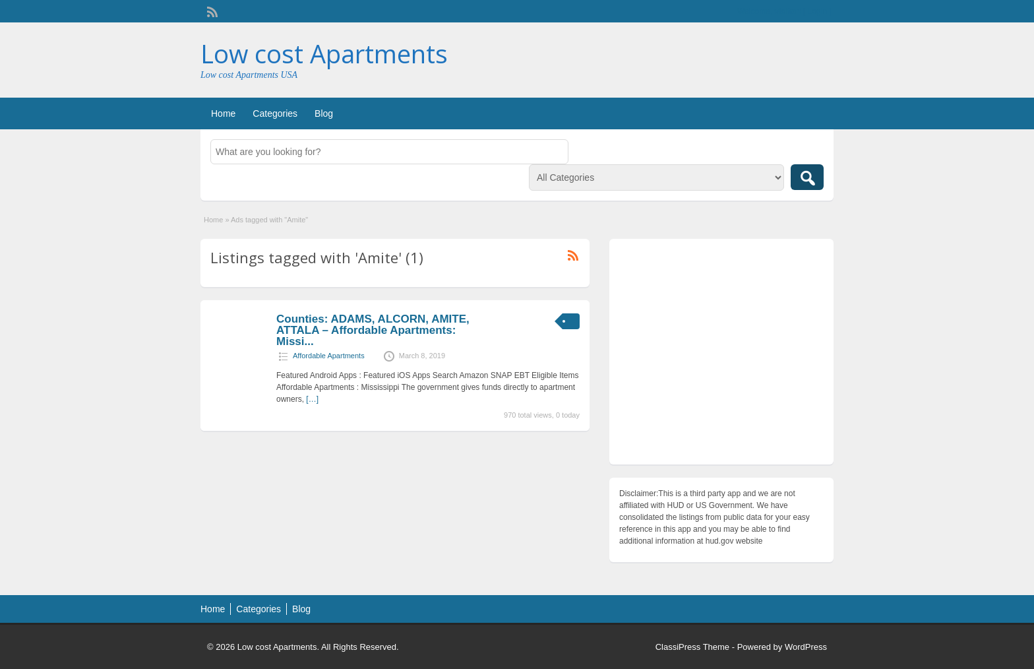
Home (223, 113)
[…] (312, 399)
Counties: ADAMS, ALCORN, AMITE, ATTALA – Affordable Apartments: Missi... (373, 330)
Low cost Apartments (324, 53)
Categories (275, 113)
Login (817, 11)
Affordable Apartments (329, 356)
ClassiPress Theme (692, 647)
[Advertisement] (721, 354)
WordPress (806, 647)
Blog (324, 113)
